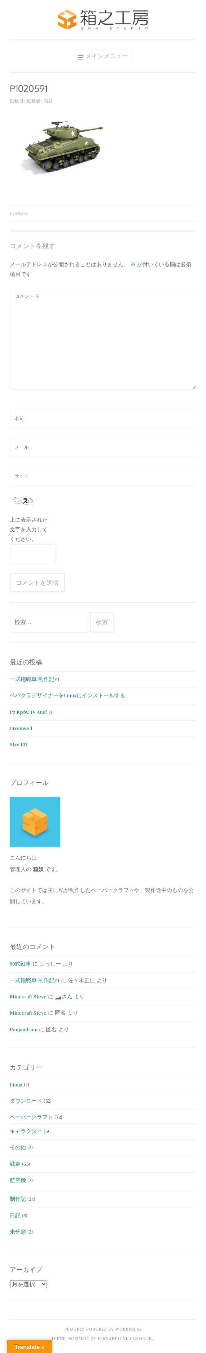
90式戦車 (20, 964)
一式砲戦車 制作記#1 (35, 679)
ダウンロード (26, 1101)
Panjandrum (24, 1029)
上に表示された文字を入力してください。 (29, 529)
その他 (18, 1147)
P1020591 (18, 213)
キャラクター (26, 1131)
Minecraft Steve (28, 996)
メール (22, 447)
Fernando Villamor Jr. (125, 1338)
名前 (19, 418)
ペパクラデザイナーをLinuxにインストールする (67, 695)
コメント (27, 296)
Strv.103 (18, 744)
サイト (22, 476)
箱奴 (48, 101)
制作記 (18, 1199)
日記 (15, 1215)
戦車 (15, 1164)
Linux (16, 1084)
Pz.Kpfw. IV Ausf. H (31, 712)
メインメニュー (107, 56)
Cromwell (21, 728)
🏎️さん (64, 996)
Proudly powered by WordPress (103, 1329)
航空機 (18, 1180)
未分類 (18, 1232)
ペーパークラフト (31, 1117)
